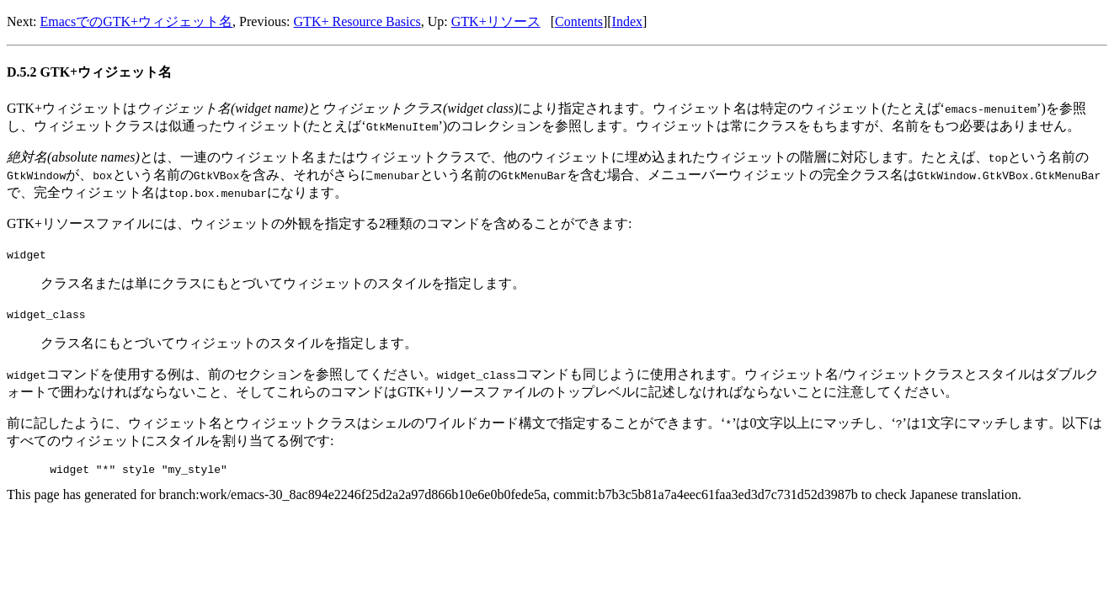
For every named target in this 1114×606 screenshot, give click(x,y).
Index (627, 21)
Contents (579, 21)
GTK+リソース (496, 21)
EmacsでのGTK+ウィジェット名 (136, 21)
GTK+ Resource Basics (357, 21)
